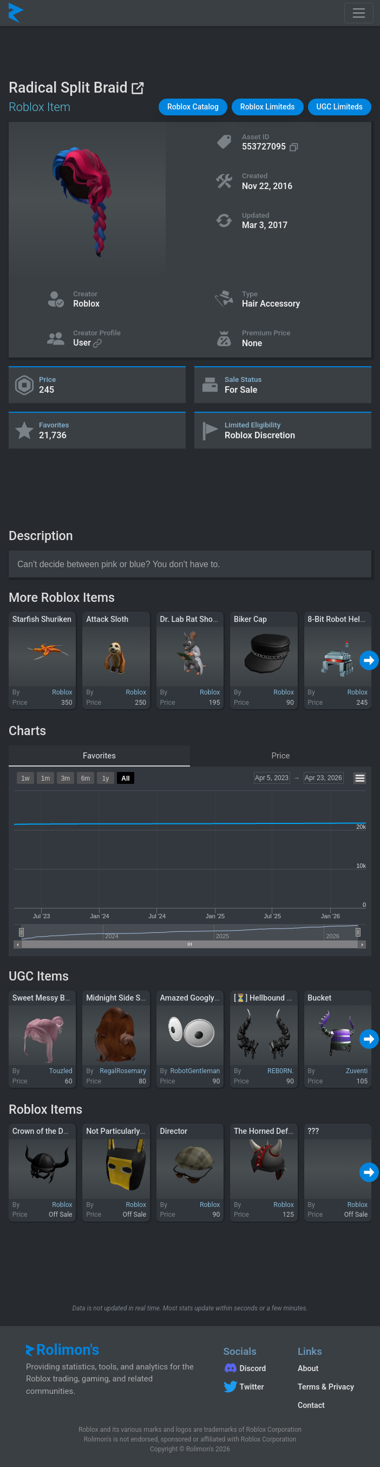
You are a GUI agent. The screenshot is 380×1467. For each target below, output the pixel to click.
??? (313, 1131)
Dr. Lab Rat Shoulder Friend (207, 619)
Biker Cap (250, 619)
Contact (311, 1405)
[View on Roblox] (137, 88)
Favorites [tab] (99, 756)
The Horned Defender (270, 1131)
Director (174, 1131)
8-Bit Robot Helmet (340, 619)
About (308, 1368)
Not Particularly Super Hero (133, 1131)
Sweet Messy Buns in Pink (57, 998)
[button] (193, 107)
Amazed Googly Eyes (196, 998)
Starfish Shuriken (41, 619)
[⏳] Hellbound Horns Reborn (284, 998)
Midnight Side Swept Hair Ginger (142, 998)
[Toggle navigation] (359, 13)
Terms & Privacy (326, 1386)
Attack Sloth (107, 619)
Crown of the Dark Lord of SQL (64, 1131)
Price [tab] (281, 756)
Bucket (319, 998)
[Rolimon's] (16, 13)
